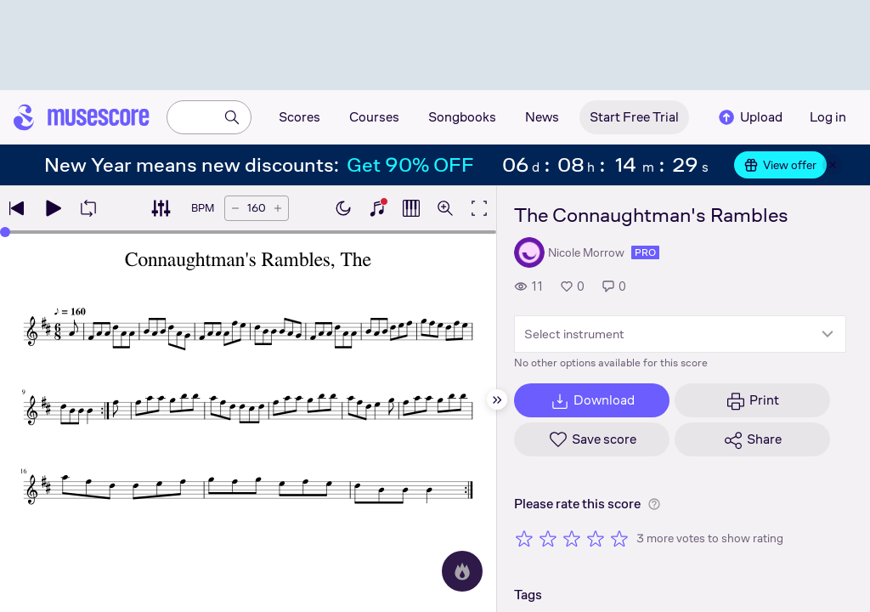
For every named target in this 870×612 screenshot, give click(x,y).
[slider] (5, 232)
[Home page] (82, 117)
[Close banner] (832, 165)
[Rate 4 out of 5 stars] (595, 538)
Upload (749, 117)
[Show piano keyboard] (377, 208)
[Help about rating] (654, 504)
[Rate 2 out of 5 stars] (548, 538)
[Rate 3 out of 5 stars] (572, 538)
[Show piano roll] (411, 208)
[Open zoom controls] (445, 208)
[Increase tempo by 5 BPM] (277, 208)
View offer (780, 165)
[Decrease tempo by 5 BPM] (235, 208)
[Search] (232, 117)
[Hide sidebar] (497, 399)
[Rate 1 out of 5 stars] (524, 538)
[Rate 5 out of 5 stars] (619, 538)
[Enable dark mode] (343, 208)
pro (645, 252)
